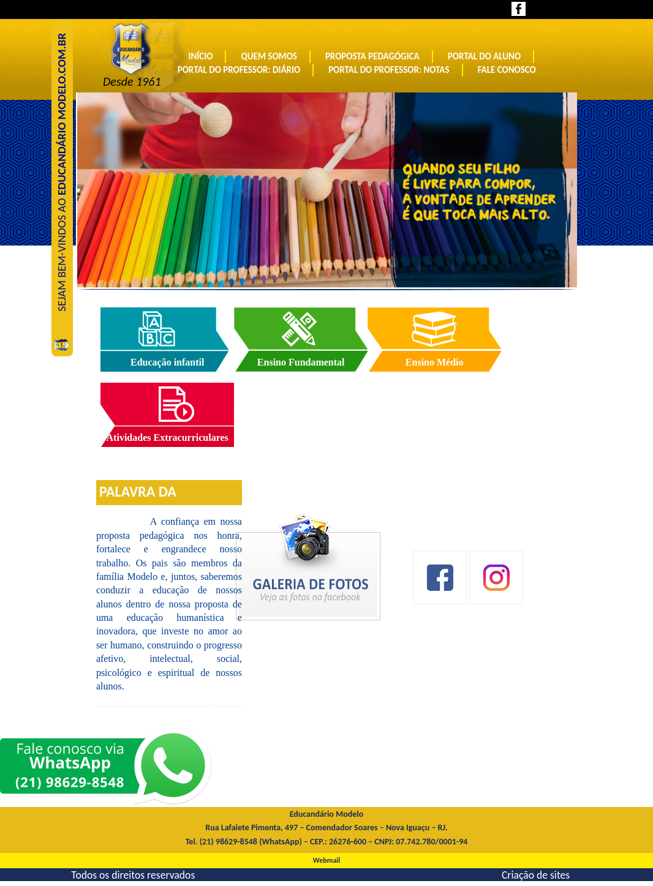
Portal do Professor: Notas (388, 69)
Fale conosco (507, 69)
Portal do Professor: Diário (239, 69)
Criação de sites (536, 875)
